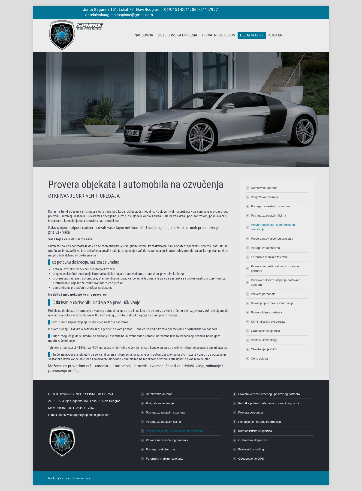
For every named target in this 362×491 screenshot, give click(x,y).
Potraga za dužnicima (265, 248)
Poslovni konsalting (264, 340)
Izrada (51, 478)
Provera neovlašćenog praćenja (272, 238)
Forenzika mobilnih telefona (269, 257)
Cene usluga (259, 358)
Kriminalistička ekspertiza (268, 321)
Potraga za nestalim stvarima (270, 206)
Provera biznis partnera (266, 312)
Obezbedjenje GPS (264, 349)
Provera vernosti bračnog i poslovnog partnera (276, 269)
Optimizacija (63, 478)
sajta (87, 478)
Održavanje (78, 478)
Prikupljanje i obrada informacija (272, 303)
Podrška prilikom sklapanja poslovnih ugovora (275, 282)
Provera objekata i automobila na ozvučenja (273, 227)
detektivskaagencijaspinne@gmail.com (84, 415)
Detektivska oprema (264, 188)
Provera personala (263, 294)
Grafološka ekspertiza (265, 331)
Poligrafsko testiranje (265, 197)
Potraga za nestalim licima (268, 215)
